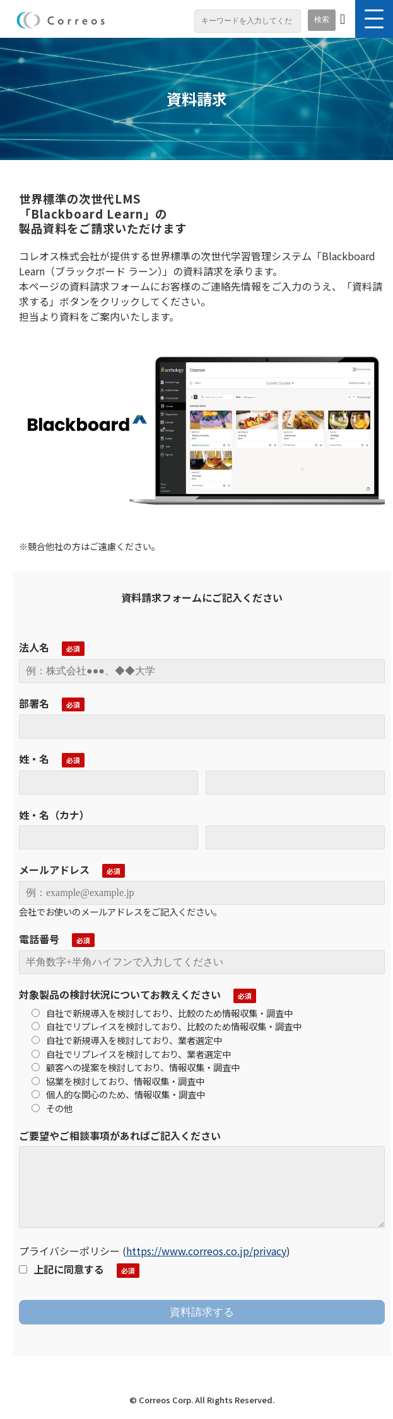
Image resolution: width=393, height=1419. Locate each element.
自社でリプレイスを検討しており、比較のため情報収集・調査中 (167, 1026)
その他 (52, 1108)
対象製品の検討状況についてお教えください (120, 994)
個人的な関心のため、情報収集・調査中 (118, 1094)
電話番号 (39, 938)
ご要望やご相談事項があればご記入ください (120, 1135)
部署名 (34, 703)
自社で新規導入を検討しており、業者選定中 (127, 1040)
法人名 (34, 647)
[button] (374, 19)
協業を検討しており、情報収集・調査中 (118, 1081)
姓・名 (34, 758)
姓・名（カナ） (54, 814)
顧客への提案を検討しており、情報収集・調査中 (136, 1067)
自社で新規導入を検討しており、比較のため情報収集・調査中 (162, 1013)
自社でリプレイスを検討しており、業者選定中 (131, 1053)
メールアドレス (54, 869)
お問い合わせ (342, 21)
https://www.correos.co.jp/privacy (206, 1250)
